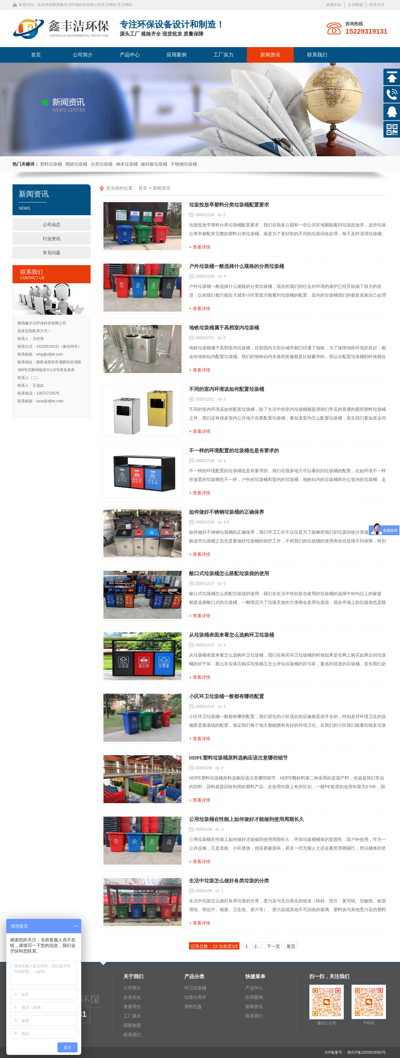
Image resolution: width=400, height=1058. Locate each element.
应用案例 (177, 54)
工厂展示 (132, 1015)
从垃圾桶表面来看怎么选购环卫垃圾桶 (231, 635)
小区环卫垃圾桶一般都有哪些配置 (226, 696)
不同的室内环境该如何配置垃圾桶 (226, 389)
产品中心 (130, 54)
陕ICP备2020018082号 (367, 1052)
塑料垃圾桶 (51, 164)
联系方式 (376, 4)
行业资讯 (51, 238)
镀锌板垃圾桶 (154, 164)
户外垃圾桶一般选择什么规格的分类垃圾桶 (236, 266)
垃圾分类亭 (195, 997)
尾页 (291, 946)
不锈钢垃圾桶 (184, 164)
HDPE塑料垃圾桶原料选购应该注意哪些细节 (238, 757)
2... (257, 946)
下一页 (273, 946)
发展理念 (132, 1006)
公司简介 (83, 54)
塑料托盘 (193, 1006)
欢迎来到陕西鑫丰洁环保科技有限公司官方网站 (77, 4)
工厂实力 (223, 54)
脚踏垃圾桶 (76, 164)
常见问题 (51, 252)
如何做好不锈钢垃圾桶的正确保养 (226, 512)
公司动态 (51, 224)
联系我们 (317, 54)
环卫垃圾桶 (195, 987)
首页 (36, 54)
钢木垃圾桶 (127, 164)
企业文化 (132, 997)
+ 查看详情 (199, 247)
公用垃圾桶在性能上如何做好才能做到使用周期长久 (246, 819)
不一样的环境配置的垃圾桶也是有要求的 (234, 450)
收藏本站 (333, 4)
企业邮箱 (355, 4)
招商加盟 (132, 1025)
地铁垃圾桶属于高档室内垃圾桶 (224, 327)
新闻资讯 (270, 54)
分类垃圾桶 (101, 164)
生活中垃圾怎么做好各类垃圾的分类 (229, 880)
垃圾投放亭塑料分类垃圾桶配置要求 (229, 204)
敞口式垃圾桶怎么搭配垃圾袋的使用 (229, 573)
